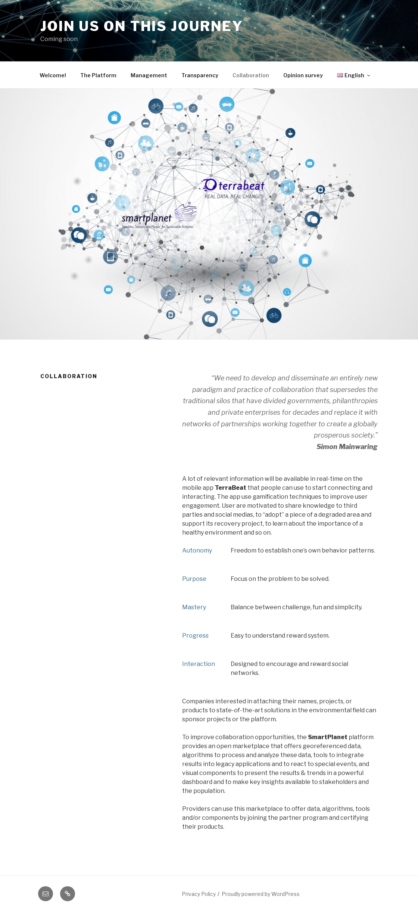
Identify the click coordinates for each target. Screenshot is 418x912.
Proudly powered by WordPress (261, 894)
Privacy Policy (199, 894)
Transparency (199, 75)
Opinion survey (303, 75)
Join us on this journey (141, 26)
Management (149, 75)
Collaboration (251, 75)
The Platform (98, 75)
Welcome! (53, 75)
